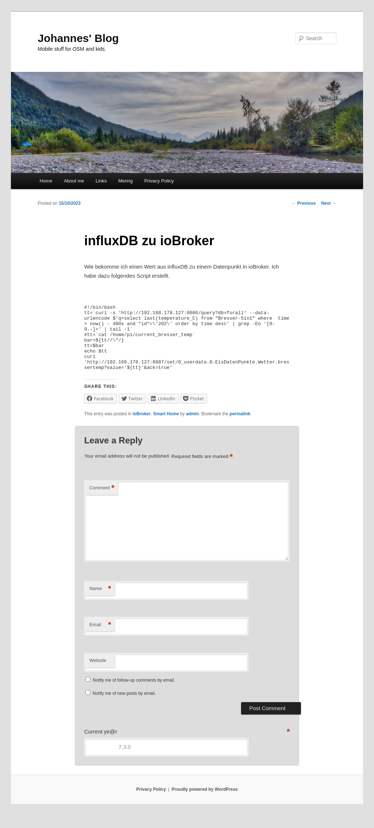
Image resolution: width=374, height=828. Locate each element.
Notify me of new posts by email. (124, 706)
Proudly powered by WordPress (205, 802)
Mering (125, 181)
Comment (101, 501)
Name (100, 602)
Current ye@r (100, 745)
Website (97, 673)
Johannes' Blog (78, 38)
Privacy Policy (159, 181)
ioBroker (141, 427)
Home (45, 181)
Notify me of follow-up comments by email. (134, 693)
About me (74, 181)
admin (192, 427)
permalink (240, 427)
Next (328, 203)
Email (100, 638)
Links (101, 181)
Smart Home (166, 427)
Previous (303, 203)
